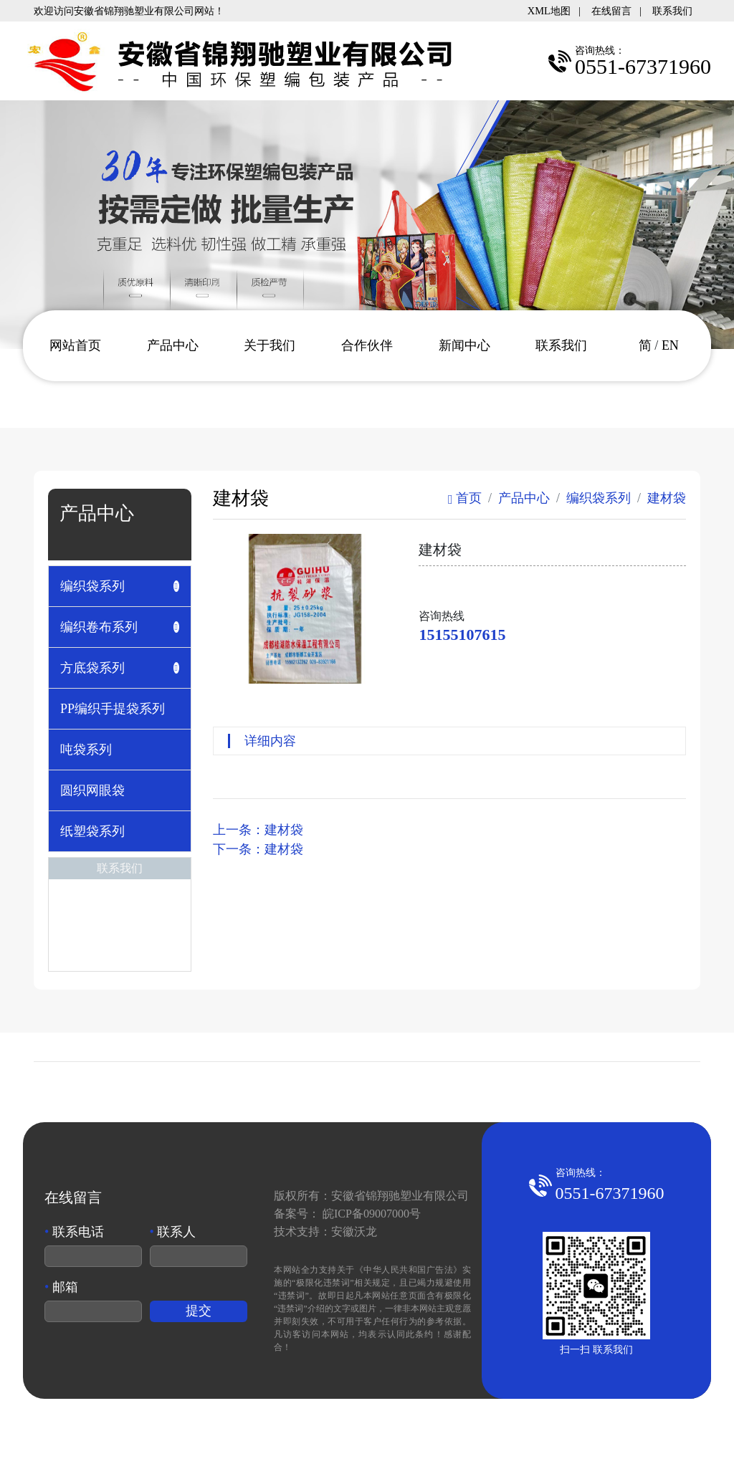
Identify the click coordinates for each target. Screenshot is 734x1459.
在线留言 (611, 10)
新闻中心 (464, 345)
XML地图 (549, 10)
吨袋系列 (86, 749)
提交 (198, 1310)
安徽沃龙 (354, 1231)
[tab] (120, 586)
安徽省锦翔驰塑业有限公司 (400, 1196)
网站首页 (75, 345)
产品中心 (173, 345)
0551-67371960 (610, 1193)
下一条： (258, 849)
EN (670, 345)
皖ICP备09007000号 (372, 1213)
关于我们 (269, 345)
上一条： (258, 830)
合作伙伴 (367, 345)
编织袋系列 (598, 498)
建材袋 (666, 498)
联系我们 (672, 10)
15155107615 (462, 635)
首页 (465, 498)
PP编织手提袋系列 (112, 709)
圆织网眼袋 (92, 790)
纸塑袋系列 (92, 831)
